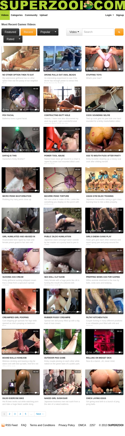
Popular (45, 32)
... (31, 414)
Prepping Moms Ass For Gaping (103, 277)
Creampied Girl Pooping (15, 317)
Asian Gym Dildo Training (99, 196)
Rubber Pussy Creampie (57, 317)
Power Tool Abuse (54, 156)
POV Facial (8, 115)
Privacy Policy (67, 425)
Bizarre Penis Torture (56, 196)
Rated (10, 39)
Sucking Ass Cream (12, 277)
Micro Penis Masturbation (16, 196)
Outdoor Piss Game (54, 358)
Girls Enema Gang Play (98, 236)
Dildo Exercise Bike (13, 398)
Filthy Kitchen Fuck (97, 317)
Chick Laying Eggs (96, 398)
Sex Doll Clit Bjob (54, 277)
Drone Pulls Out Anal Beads (60, 75)
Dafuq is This (9, 156)
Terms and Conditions (42, 425)
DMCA (82, 425)
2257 (93, 425)
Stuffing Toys (94, 75)
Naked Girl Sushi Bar (55, 398)
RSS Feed (9, 425)
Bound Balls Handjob (14, 358)
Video (74, 32)
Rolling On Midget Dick (99, 358)
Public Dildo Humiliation (57, 236)
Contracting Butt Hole (57, 115)
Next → (40, 414)
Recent (28, 32)
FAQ (23, 425)
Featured (10, 32)
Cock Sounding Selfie (98, 115)
